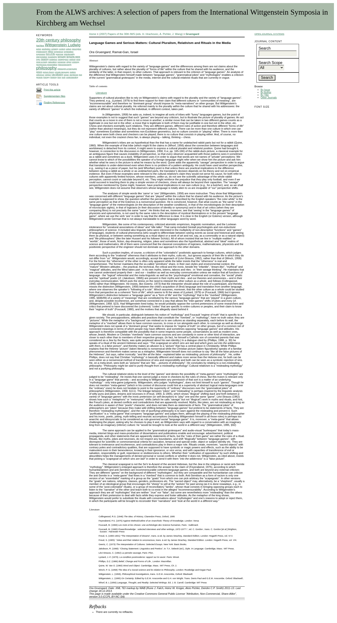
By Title (265, 95)
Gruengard (192, 34)
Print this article (52, 89)
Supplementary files (54, 96)
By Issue (265, 90)
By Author (266, 92)
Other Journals (269, 97)
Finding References (54, 102)
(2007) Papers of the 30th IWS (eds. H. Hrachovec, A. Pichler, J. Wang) (141, 34)
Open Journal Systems (269, 34)
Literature (101, 92)
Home (92, 34)
